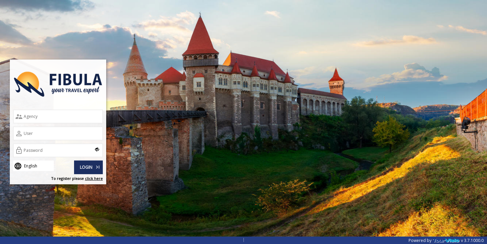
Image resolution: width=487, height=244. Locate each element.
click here (94, 178)
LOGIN (90, 166)
